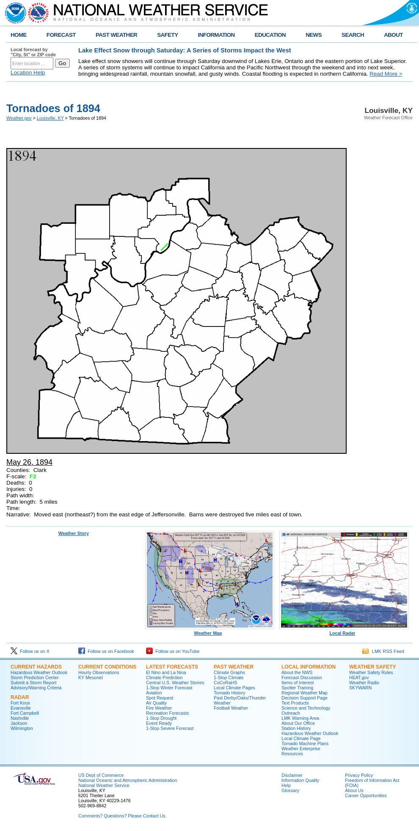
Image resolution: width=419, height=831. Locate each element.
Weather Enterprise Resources (300, 751)
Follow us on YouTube (172, 651)
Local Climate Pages (234, 687)
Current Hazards (36, 667)
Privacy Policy (359, 775)
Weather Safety (372, 667)
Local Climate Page (300, 738)
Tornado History (229, 692)
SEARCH (353, 35)
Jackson (19, 723)
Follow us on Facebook (106, 651)
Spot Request (160, 697)
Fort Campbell (25, 713)
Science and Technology (305, 707)
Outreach (290, 713)
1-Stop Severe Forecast (170, 728)
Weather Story (73, 533)
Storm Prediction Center (35, 677)
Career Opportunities (366, 795)
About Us (354, 790)
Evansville (21, 707)
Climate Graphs (229, 672)
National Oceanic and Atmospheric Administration (127, 780)
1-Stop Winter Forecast (169, 687)
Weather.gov (19, 118)
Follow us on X (30, 651)
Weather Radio (364, 682)
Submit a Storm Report (33, 682)
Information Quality (300, 780)
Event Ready (159, 723)
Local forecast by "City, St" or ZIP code (33, 52)
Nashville (20, 718)
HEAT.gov (359, 677)
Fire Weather (159, 707)
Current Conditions (107, 667)
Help (286, 785)
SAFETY (167, 35)
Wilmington (22, 728)
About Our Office (298, 723)
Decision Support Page (304, 697)
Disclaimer (292, 775)
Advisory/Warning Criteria (36, 687)
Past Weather (234, 667)
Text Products (295, 702)
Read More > (385, 74)
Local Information (308, 667)
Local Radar (344, 631)
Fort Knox (20, 702)
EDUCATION (270, 35)
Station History (296, 728)
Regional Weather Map (304, 692)
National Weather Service (104, 785)
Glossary (290, 790)
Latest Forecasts (172, 667)
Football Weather (231, 707)
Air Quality (156, 702)
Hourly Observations (98, 672)
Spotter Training (297, 687)
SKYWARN (360, 687)
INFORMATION (216, 35)
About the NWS (296, 672)
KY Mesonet (90, 677)
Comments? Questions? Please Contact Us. (122, 815)
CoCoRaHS (225, 682)
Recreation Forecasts (167, 713)
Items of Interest (297, 682)
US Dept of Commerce (101, 775)
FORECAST (61, 35)
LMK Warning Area (300, 718)
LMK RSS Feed (383, 651)
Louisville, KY (50, 118)
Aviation (154, 692)
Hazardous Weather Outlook (39, 672)
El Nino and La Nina (166, 672)
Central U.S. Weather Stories (175, 682)
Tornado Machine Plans (304, 743)
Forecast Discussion (301, 677)
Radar (20, 697)
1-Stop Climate (228, 677)
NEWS (314, 35)
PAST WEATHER (116, 35)
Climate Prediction (164, 677)
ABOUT (393, 35)
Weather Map (210, 631)
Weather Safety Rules (371, 672)
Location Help (28, 72)
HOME (19, 35)
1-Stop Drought (161, 718)
